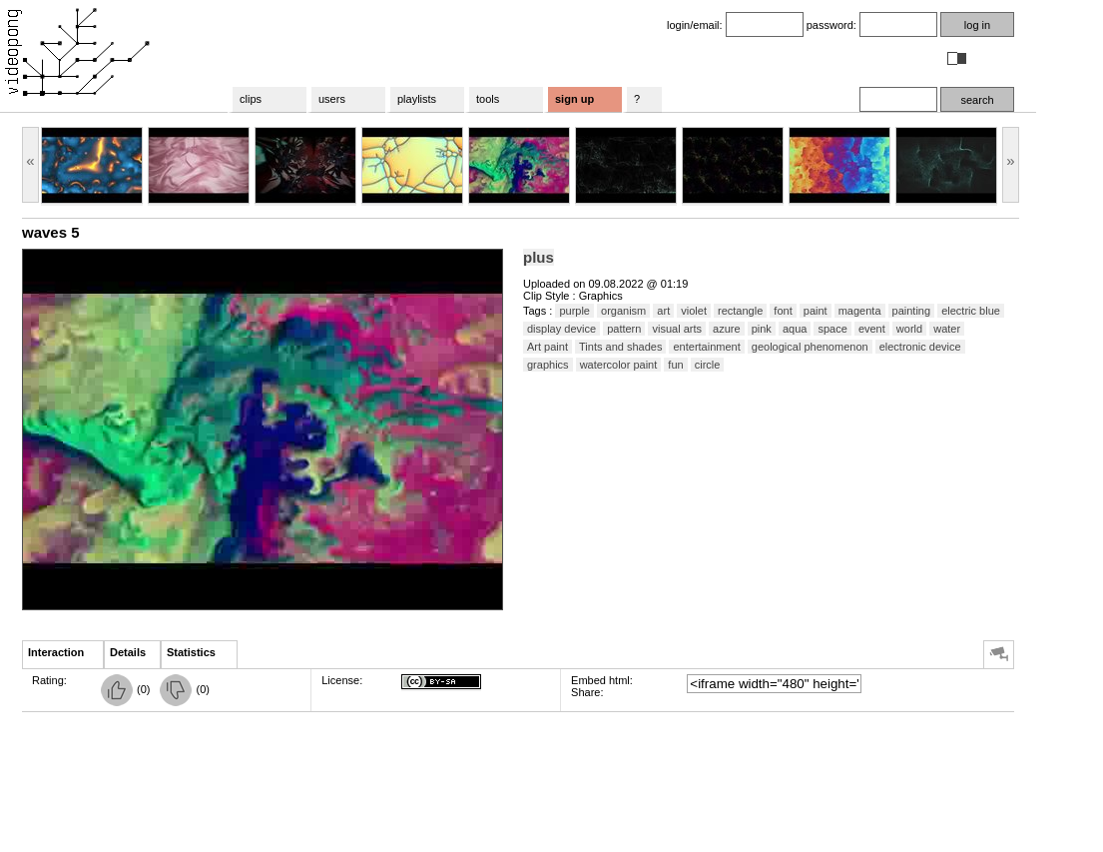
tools (487, 99)
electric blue (970, 311)
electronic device (920, 347)
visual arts (677, 329)
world (909, 329)
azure (727, 329)
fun (675, 365)
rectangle (740, 311)
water (946, 329)
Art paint (547, 347)
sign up (574, 99)
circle (708, 365)
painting (911, 311)
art (663, 311)
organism (623, 311)
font (783, 311)
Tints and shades (620, 347)
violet (694, 311)
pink (762, 329)
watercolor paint (619, 365)
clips (251, 99)
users (331, 99)
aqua (795, 329)
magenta (859, 311)
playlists (416, 99)
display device (561, 329)
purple (574, 311)
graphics (548, 365)
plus (538, 257)
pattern (624, 329)
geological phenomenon (810, 347)
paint (815, 311)
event (871, 329)
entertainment (706, 347)
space (832, 329)
